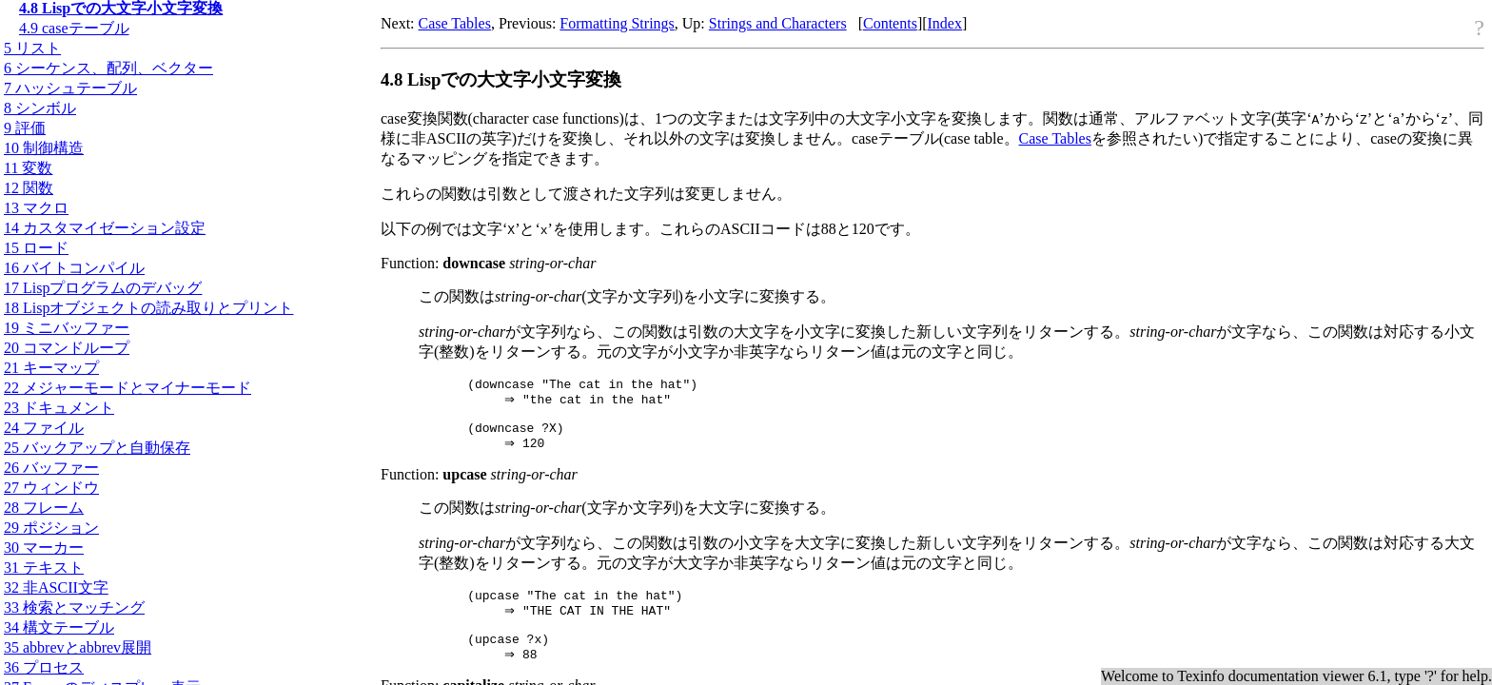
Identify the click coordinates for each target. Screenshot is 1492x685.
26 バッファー (51, 468)
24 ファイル (44, 428)
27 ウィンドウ (51, 488)
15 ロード (36, 248)
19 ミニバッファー (66, 328)
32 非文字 (56, 587)
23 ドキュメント (59, 408)
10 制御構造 (44, 148)
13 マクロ (36, 208)
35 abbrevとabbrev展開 (77, 647)
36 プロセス (44, 667)
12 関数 (28, 188)
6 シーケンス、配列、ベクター (108, 68)
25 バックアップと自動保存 (97, 448)
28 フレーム (44, 507)
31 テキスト (44, 567)
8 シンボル (40, 108)
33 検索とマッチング (74, 607)
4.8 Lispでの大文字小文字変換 (121, 8)
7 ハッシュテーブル (70, 88)
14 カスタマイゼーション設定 (105, 228)
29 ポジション (51, 527)
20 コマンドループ (66, 348)
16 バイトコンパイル (74, 268)
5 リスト (32, 48)
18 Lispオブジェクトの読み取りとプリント (148, 308)
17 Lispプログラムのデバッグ (103, 288)
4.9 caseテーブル (74, 28)
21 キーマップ (51, 368)
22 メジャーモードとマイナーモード (127, 388)
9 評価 (25, 128)
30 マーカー (44, 547)
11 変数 (28, 168)
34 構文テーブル (59, 627)
